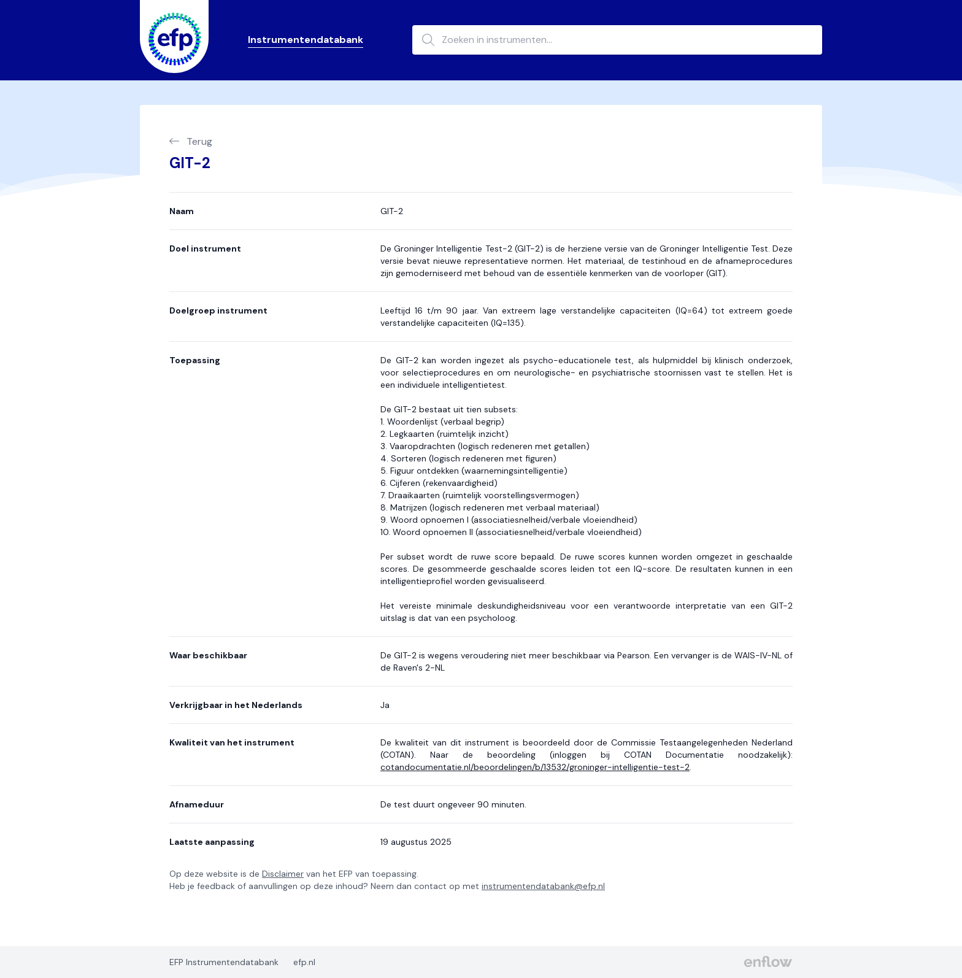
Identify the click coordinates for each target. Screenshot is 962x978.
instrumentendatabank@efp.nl (543, 885)
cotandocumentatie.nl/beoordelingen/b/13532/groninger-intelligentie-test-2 (535, 766)
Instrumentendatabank (305, 39)
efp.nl (304, 962)
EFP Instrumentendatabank (224, 962)
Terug (190, 141)
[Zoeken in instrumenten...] (617, 40)
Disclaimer (283, 873)
